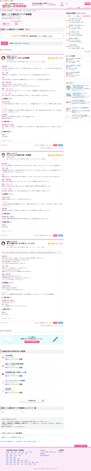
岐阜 (11, 459)
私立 (14, 18)
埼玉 (16, 455)
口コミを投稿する (32, 341)
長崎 (15, 464)
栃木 (15, 457)
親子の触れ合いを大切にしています (21, 243)
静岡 (15, 459)
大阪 (7, 460)
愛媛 (33, 462)
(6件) (79, 27)
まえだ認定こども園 (74, 31)
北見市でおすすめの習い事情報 (80, 115)
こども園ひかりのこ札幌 (75, 18)
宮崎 (26, 464)
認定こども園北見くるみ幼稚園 (73, 58)
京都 (15, 460)
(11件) (79, 20)
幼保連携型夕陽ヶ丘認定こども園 (15, 372)
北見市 (6, 18)
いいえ (60, 145)
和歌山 (26, 460)
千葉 (19, 455)
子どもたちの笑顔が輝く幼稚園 (19, 155)
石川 (18, 453)
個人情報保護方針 (44, 455)
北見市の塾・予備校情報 (78, 100)
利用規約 (42, 453)
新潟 (7, 453)
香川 (29, 462)
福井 (22, 453)
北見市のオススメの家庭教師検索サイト (81, 108)
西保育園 (8, 389)
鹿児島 (30, 464)
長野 (11, 453)
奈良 (22, 460)
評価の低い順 (25, 43)
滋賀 (18, 460)
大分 (22, 464)
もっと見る (87, 51)
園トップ (6, 24)
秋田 (23, 452)
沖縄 (34, 464)
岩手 (16, 452)
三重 (18, 459)
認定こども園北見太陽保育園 (73, 72)
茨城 (7, 457)
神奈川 (11, 455)
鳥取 (7, 462)
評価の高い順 (17, 43)
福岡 (7, 464)
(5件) (79, 40)
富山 (15, 453)
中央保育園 (8, 355)
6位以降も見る (32, 400)
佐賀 (11, 464)
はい (55, 145)
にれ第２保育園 (73, 45)
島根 (11, 462)
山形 (27, 452)
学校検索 (88, 3)
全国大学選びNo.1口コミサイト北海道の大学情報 (80, 93)
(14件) (78, 61)
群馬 (11, 457)
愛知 (7, 459)
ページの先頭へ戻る (81, 446)
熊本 (18, 464)
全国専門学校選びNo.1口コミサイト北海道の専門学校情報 (81, 86)
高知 (37, 462)
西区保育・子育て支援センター (77, 25)
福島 (30, 452)
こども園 (18, 18)
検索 (78, 7)
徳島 (26, 462)
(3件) (78, 75)
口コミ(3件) (16, 23)
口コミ (23, 412)
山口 (22, 462)
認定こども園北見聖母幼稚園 (14, 364)
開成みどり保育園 (73, 38)
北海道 (3, 18)
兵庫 (11, 460)
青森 (12, 452)
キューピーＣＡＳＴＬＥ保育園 (15, 380)
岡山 (15, 462)
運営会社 (60, 452)
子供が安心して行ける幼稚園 (18, 58)
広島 (18, 462)
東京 (7, 455)
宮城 (19, 452)
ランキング (86, 7)
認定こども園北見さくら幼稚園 (73, 65)
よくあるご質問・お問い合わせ (48, 452)
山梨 (26, 453)
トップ (70, 7)
